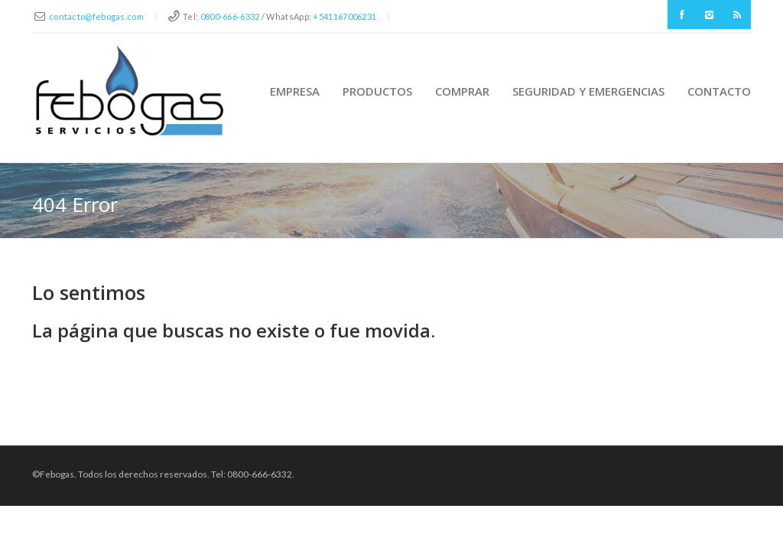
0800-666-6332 (230, 16)
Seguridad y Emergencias (588, 91)
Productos (377, 91)
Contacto (719, 91)
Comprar (462, 91)
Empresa (295, 91)
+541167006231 (344, 16)
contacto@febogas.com (96, 16)
